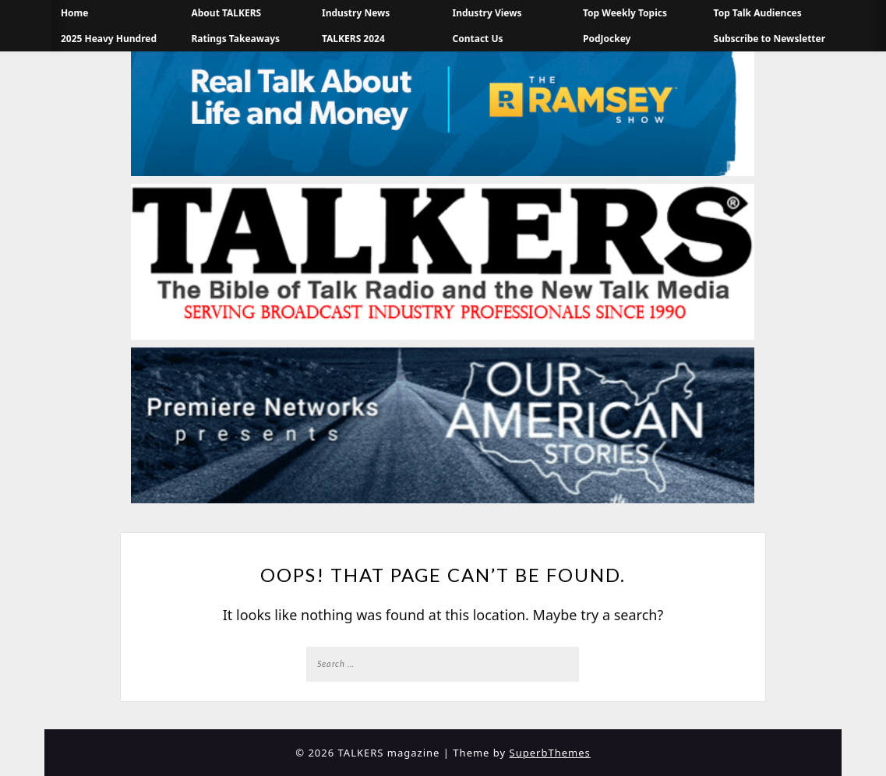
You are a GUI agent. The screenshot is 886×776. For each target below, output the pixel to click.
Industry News (356, 12)
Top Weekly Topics (625, 12)
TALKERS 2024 (353, 38)
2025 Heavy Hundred (109, 38)
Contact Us (478, 38)
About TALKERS (226, 12)
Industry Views (487, 12)
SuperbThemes (550, 753)
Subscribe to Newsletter (770, 38)
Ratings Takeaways (235, 38)
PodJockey (606, 38)
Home (75, 12)
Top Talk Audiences (758, 12)
